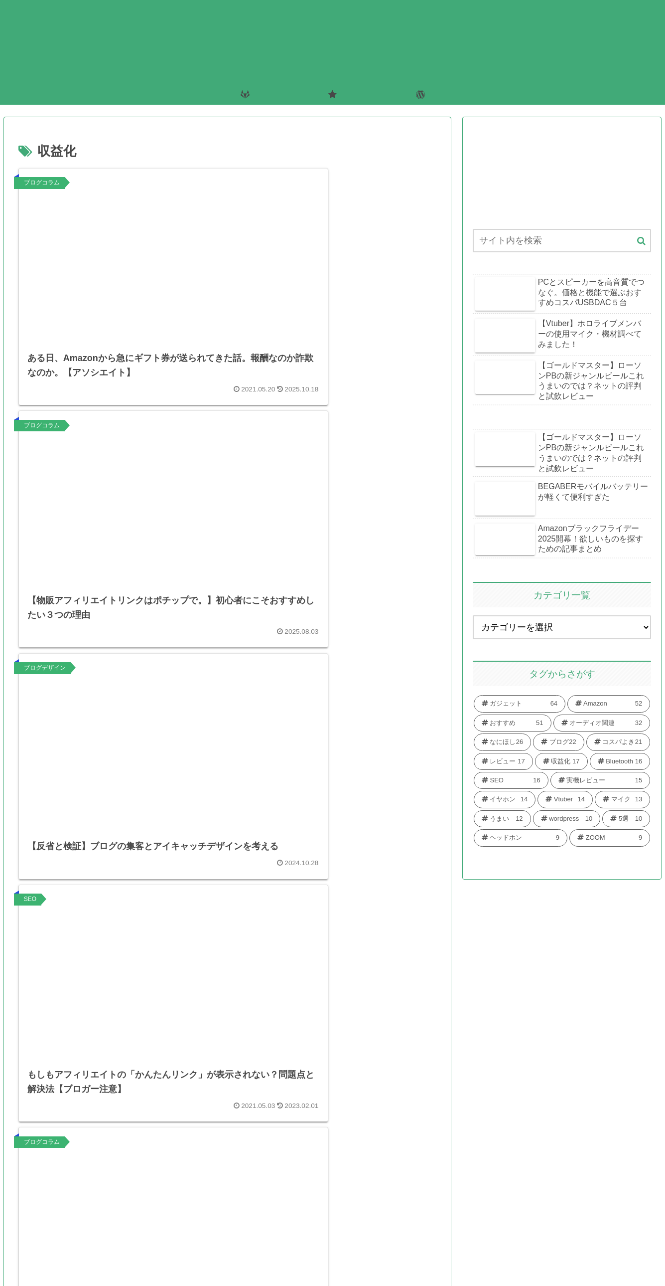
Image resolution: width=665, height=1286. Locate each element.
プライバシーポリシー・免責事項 (439, 1257)
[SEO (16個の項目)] (511, 780)
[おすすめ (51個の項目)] (512, 723)
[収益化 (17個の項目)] (561, 761)
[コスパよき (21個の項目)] (618, 742)
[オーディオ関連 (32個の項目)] (602, 723)
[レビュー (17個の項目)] (503, 761)
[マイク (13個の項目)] (622, 799)
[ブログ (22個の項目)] (558, 742)
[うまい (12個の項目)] (502, 818)
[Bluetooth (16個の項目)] (620, 761)
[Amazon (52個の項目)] (608, 703)
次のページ (227, 1155)
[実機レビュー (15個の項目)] (600, 780)
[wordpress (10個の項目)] (567, 818)
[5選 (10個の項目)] (626, 818)
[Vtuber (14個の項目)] (565, 799)
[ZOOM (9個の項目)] (609, 837)
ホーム (183, 1257)
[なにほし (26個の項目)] (502, 742)
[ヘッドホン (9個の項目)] (520, 837)
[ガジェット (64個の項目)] (519, 703)
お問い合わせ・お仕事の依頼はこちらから (290, 1257)
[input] (562, 240)
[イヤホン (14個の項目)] (504, 799)
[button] (641, 241)
